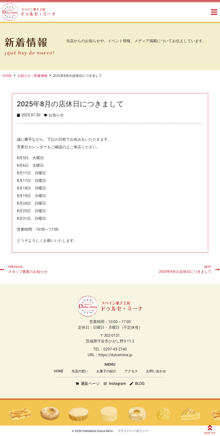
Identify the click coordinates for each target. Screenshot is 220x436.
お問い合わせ (156, 371)
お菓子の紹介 (106, 371)
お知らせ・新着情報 (32, 75)
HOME (7, 75)
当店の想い (80, 371)
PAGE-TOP (209, 433)
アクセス (131, 371)
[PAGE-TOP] (209, 427)
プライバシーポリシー (132, 431)
